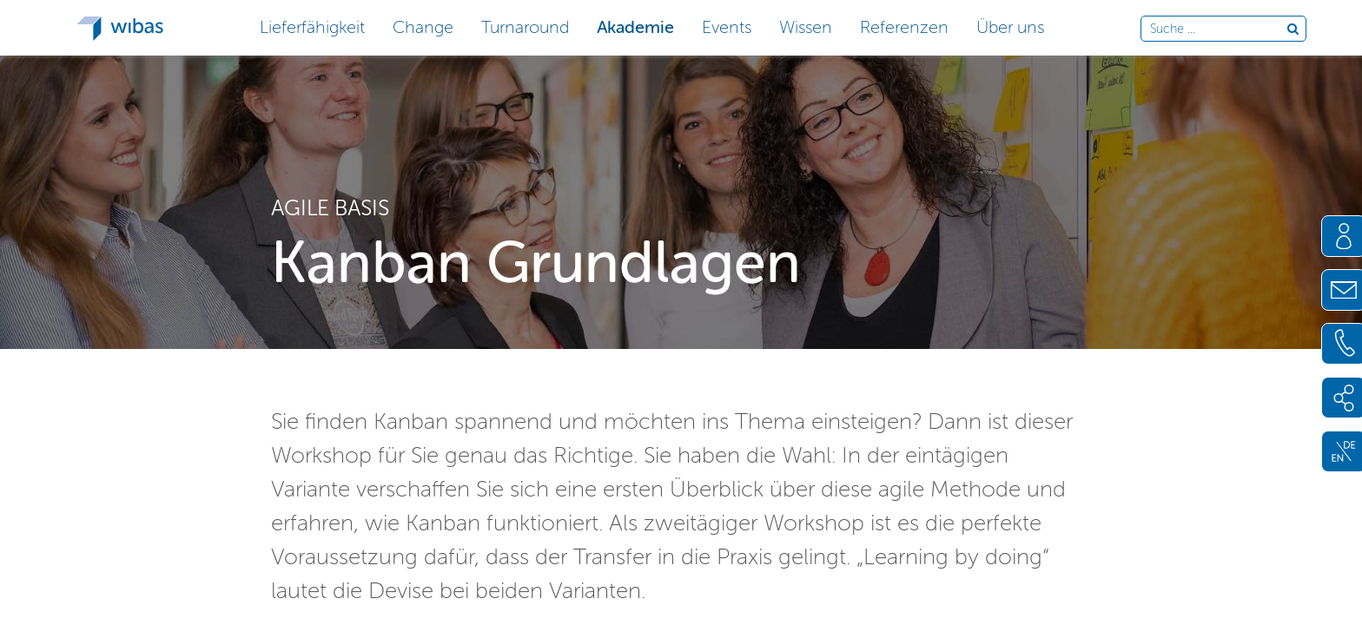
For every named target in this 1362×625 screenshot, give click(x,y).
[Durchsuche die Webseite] (1218, 29)
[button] (312, 25)
